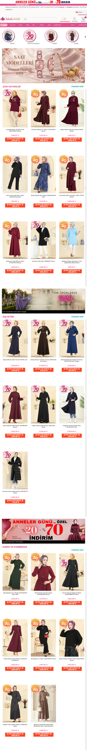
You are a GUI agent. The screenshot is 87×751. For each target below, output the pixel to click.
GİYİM (20, 25)
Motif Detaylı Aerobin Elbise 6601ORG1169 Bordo (43, 318)
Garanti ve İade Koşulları (9, 722)
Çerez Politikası (5, 742)
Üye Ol (42, 726)
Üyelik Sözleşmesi (6, 735)
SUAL (66, 25)
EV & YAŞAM (73, 25)
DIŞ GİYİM (34, 25)
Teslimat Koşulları (6, 729)
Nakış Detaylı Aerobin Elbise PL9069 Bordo (71, 133)
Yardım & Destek (6, 748)
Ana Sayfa (23, 716)
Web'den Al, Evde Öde (35, 693)
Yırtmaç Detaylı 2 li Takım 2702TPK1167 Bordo (43, 133)
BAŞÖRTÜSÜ (57, 25)
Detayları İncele (56, 693)
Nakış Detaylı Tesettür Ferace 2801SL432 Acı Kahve (43, 224)
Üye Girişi (43, 729)
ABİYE (27, 25)
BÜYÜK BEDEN (42, 25)
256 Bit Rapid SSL (16, 692)
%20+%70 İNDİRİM (13, 25)
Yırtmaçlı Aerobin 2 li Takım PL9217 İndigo (43, 413)
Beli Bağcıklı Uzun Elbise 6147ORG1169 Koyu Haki (15, 318)
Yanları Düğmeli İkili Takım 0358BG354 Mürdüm (71, 413)
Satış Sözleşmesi (6, 738)
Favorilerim (43, 722)
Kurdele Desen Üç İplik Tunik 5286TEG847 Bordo (15, 133)
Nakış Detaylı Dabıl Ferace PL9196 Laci (15, 224)
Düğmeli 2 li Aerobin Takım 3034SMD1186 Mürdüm (15, 413)
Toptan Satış (5, 716)
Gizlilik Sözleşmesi (6, 745)
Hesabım (42, 716)
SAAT (49, 25)
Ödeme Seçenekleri (7, 719)
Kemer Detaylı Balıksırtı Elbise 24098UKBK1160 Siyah (71, 318)
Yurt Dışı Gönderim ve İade (9, 726)
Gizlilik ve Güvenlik (6, 732)
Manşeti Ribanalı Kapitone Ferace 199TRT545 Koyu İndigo (72, 224)
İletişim (22, 722)
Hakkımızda (24, 719)
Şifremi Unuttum (45, 719)
